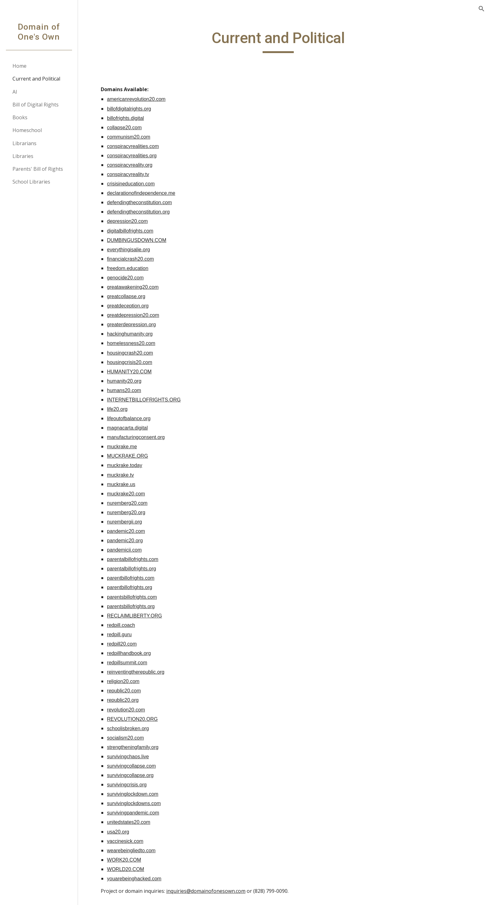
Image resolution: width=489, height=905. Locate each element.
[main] (283, 41)
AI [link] (14, 91)
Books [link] (19, 117)
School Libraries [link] (31, 181)
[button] (481, 8)
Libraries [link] (22, 156)
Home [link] (19, 65)
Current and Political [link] (36, 78)
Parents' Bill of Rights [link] (37, 168)
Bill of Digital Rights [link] (35, 104)
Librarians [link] (24, 143)
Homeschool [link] (27, 130)
